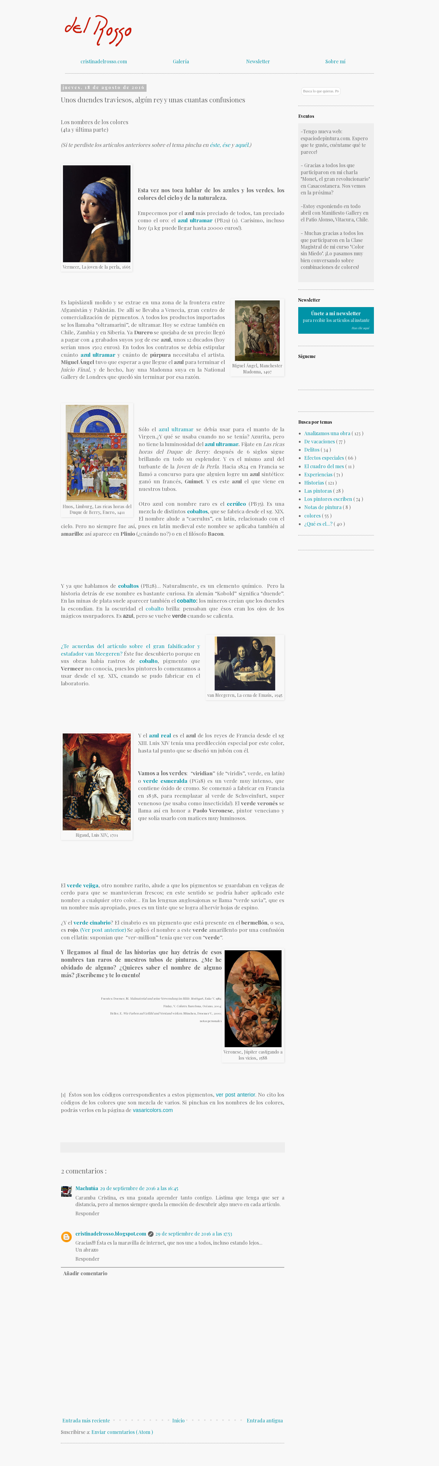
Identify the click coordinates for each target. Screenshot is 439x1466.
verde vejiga (82, 885)
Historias (314, 482)
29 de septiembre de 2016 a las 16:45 (139, 1188)
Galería (181, 61)
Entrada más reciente (86, 1420)
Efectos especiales (324, 458)
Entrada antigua (265, 1420)
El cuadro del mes (324, 466)
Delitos (312, 449)
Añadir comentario (85, 1273)
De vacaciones (320, 441)
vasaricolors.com (152, 1110)
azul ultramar (98, 354)
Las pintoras (318, 491)
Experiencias (319, 474)
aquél (241, 144)
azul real (160, 735)
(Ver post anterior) (103, 929)
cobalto (186, 601)
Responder (87, 1213)
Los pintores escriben (328, 499)
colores (313, 515)
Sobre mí (335, 61)
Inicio (178, 1420)
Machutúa (86, 1188)
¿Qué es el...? (319, 524)
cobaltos (197, 511)
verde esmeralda (166, 780)
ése (226, 144)
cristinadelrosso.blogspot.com (110, 1233)
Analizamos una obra (328, 433)
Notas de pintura (323, 507)
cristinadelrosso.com (104, 61)
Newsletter (258, 61)
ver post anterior (235, 1095)
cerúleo (236, 503)
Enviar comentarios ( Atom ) (122, 1432)
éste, (215, 144)
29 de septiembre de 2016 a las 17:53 (193, 1233)
